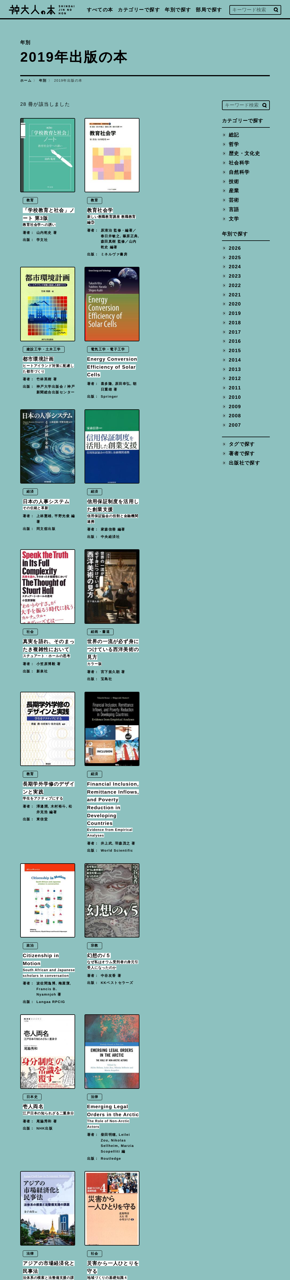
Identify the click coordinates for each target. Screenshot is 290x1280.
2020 (235, 304)
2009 (235, 406)
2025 (235, 257)
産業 (234, 190)
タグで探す (242, 444)
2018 (235, 322)
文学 (234, 218)
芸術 (234, 200)
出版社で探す (244, 462)
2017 (235, 332)
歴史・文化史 (244, 153)
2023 (235, 276)
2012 (235, 378)
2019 (235, 313)
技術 (234, 181)
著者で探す (242, 453)
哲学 (234, 144)
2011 (235, 387)
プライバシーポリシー (183, 1233)
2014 (235, 359)
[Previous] (90, 1177)
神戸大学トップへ (178, 1246)
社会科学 (239, 162)
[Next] (132, 1177)
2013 (235, 369)
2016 (235, 341)
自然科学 (239, 172)
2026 (235, 248)
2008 (235, 415)
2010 (235, 397)
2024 (235, 266)
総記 (234, 134)
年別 (43, 80)
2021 (235, 294)
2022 (235, 285)
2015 (235, 350)
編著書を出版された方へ (186, 1220)
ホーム (26, 80)
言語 (234, 209)
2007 (235, 425)
